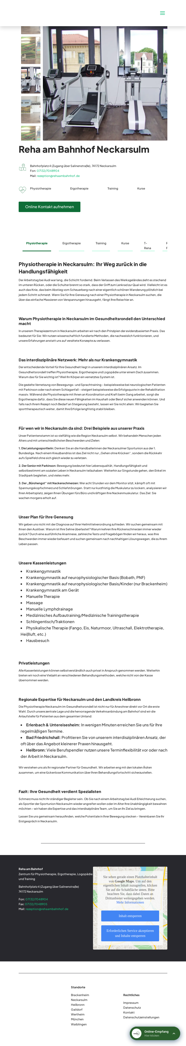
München (77, 1019)
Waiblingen (79, 1024)
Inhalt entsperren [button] (130, 916)
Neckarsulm (79, 1000)
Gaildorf (77, 1009)
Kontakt (129, 1012)
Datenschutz (132, 1007)
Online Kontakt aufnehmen (49, 206)
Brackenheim (80, 995)
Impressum (131, 1003)
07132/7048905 (36, 904)
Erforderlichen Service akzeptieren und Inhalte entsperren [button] (130, 933)
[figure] (105, 80)
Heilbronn (78, 1004)
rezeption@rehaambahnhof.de (58, 176)
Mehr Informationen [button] (130, 902)
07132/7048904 (48, 171)
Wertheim (78, 1014)
